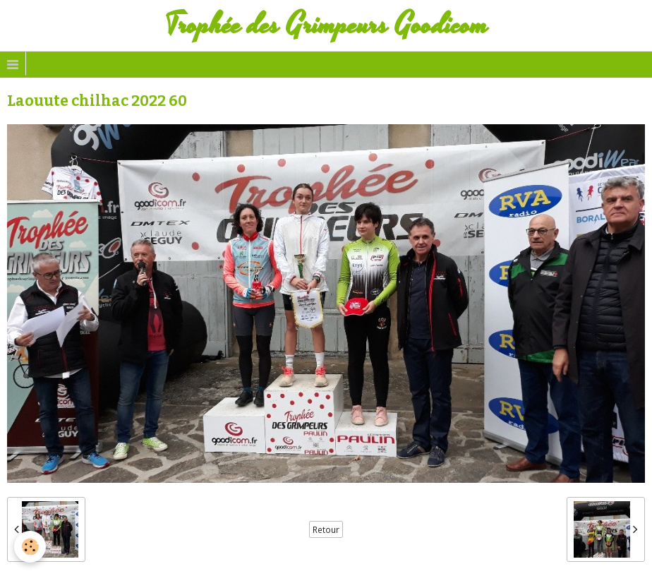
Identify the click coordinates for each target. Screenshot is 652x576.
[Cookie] (30, 547)
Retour (326, 529)
